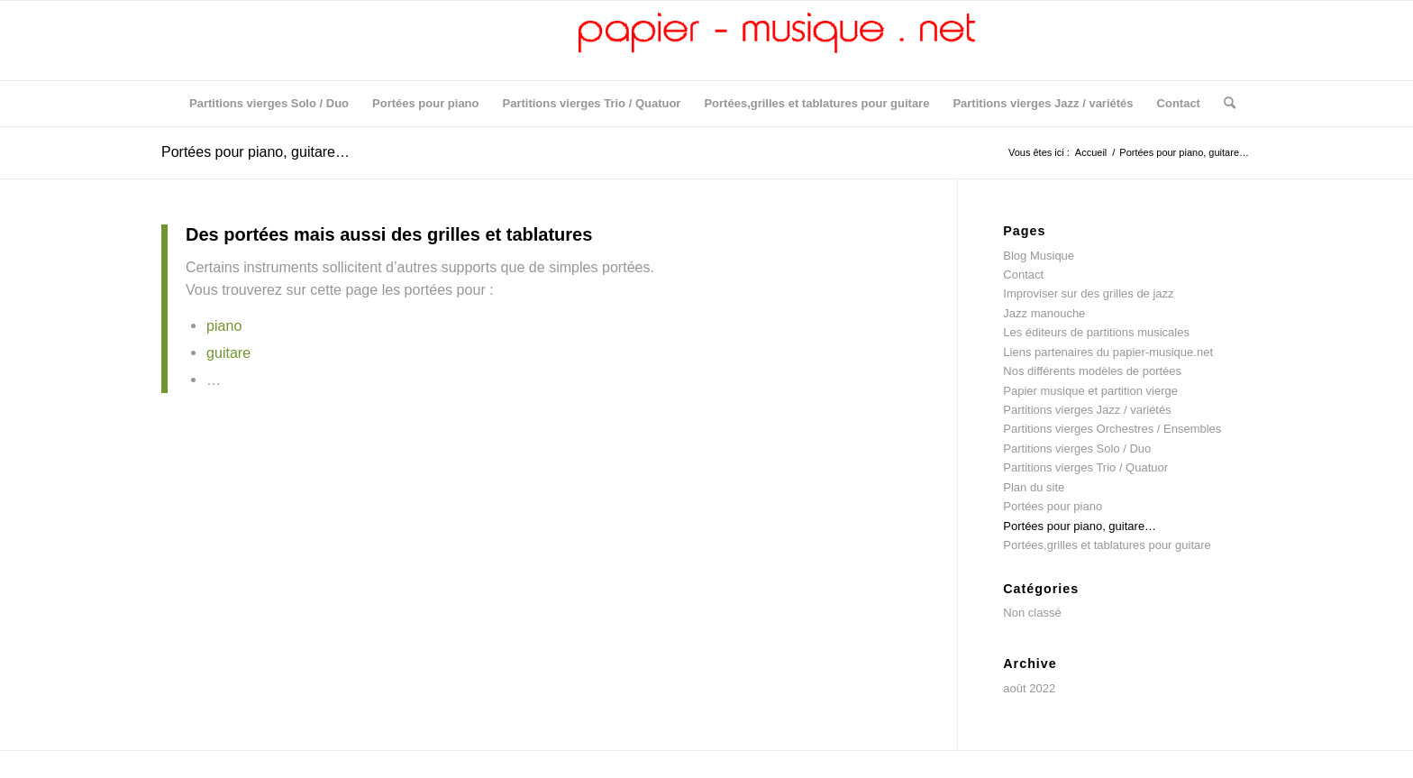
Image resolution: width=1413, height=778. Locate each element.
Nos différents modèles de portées (1092, 371)
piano (224, 325)
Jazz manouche (1044, 313)
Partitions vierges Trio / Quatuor (1085, 467)
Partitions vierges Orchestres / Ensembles (1112, 428)
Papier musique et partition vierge (1090, 391)
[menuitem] (269, 103)
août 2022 (1029, 688)
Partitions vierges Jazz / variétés (1087, 409)
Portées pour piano (1052, 506)
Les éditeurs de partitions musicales (1096, 332)
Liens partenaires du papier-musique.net (1108, 352)
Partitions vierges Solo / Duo (1077, 448)
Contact (1023, 274)
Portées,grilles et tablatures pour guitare (1107, 545)
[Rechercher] (1223, 103)
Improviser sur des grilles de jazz (1088, 293)
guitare (228, 352)
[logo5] (707, 40)
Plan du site (1033, 487)
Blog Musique (1038, 255)
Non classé (1032, 612)
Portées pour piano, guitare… (255, 152)
